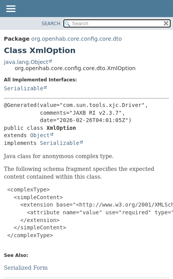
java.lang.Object (26, 62)
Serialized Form (26, 268)
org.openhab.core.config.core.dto (76, 39)
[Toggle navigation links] (10, 9)
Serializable (23, 88)
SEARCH (51, 23)
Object (40, 135)
